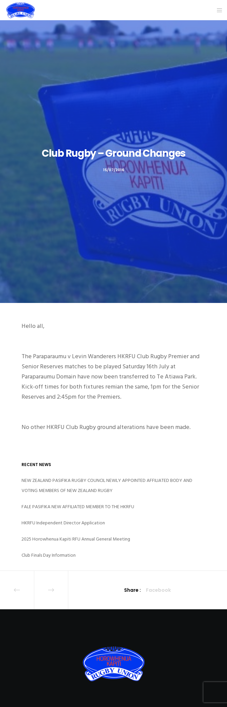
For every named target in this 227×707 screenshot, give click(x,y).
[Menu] (217, 10)
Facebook (158, 590)
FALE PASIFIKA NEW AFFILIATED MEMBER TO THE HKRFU (78, 507)
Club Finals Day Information (49, 555)
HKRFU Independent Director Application (63, 523)
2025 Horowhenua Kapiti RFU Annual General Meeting (76, 539)
